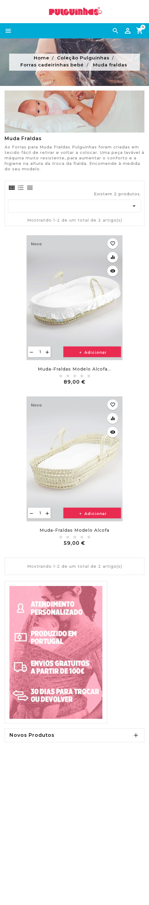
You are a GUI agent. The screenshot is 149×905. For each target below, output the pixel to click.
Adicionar (95, 352)
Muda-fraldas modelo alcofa (74, 530)
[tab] (11, 187)
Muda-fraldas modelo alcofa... (74, 369)
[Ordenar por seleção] (74, 206)
